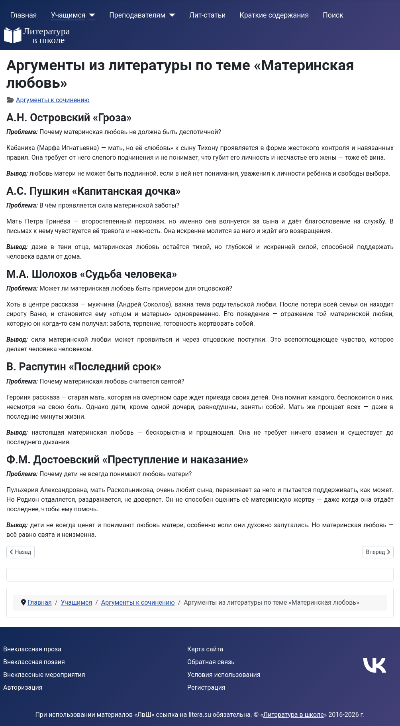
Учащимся (68, 15)
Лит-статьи (207, 15)
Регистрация (206, 687)
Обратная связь (211, 662)
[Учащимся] (90, 15)
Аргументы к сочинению (53, 100)
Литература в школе (293, 714)
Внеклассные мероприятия (44, 675)
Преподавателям (137, 15)
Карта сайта (205, 649)
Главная (23, 15)
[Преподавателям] (170, 15)
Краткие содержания (274, 15)
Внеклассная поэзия (34, 662)
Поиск (333, 15)
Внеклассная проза (32, 649)
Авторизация (23, 687)
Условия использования (224, 675)
